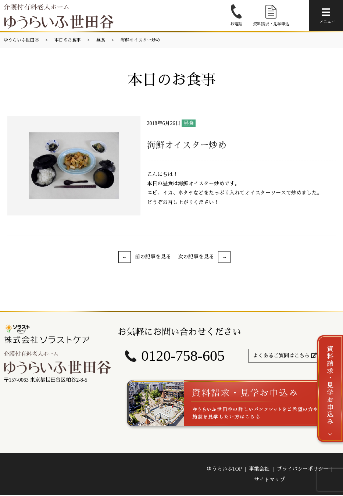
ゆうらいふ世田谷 (21, 40)
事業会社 (259, 469)
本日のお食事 (67, 40)
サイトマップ (269, 480)
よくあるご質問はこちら (281, 355)
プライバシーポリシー (302, 469)
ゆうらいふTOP (224, 469)
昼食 (100, 40)
